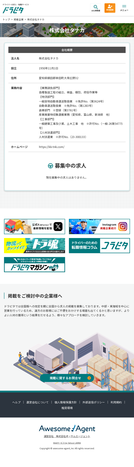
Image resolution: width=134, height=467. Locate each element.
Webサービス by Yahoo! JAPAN (67, 442)
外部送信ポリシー (94, 402)
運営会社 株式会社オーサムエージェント (67, 436)
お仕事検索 (95, 8)
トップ (6, 19)
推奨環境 (67, 408)
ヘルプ (16, 402)
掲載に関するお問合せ (70, 378)
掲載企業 (19, 19)
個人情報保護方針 (65, 402)
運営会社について (37, 402)
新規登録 (110, 7)
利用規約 (116, 402)
